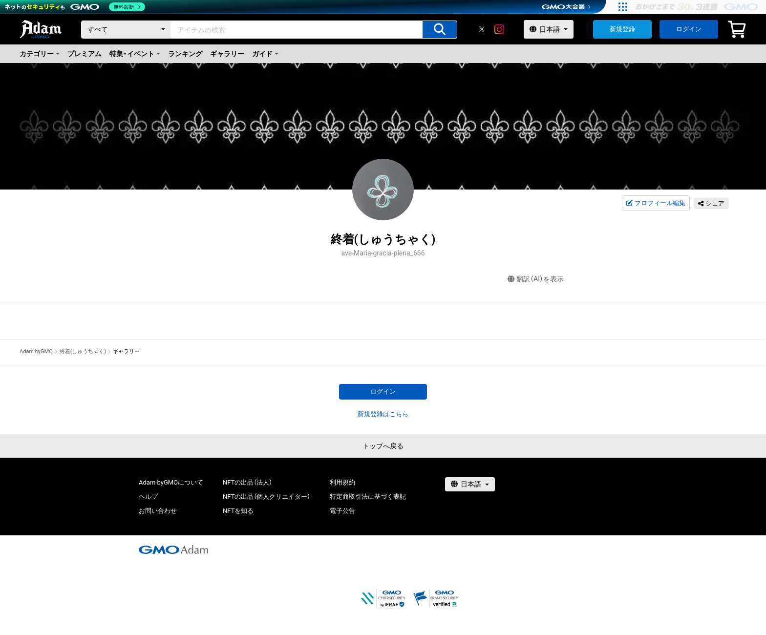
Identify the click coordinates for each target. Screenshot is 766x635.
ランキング (185, 53)
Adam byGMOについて (171, 482)
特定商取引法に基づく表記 (368, 496)
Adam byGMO (36, 351)
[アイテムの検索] (439, 30)
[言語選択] (549, 29)
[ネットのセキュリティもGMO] (75, 7)
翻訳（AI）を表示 (536, 279)
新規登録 (622, 29)
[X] (482, 29)
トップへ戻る (383, 446)
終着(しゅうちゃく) (83, 351)
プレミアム (84, 54)
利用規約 (342, 482)
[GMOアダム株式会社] (173, 549)
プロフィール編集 (655, 203)
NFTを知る (238, 510)
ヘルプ (148, 496)
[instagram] (499, 29)
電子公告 (342, 510)
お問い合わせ (158, 510)
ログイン (689, 29)
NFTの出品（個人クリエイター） (266, 496)
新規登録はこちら (383, 414)
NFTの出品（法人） (247, 482)
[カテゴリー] (126, 30)
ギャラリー (227, 53)
